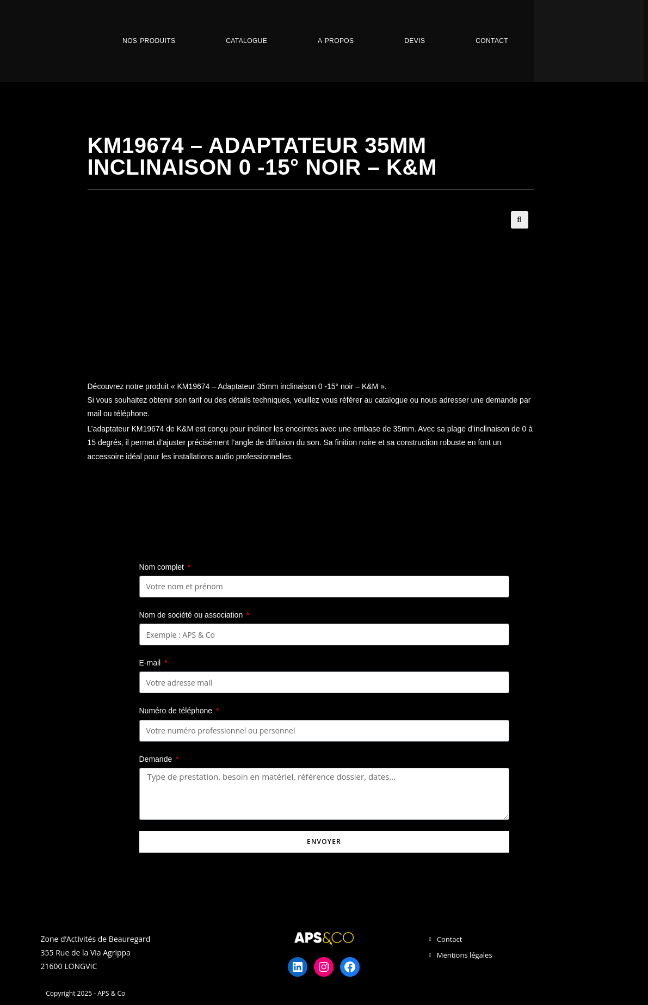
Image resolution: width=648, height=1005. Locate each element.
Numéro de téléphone (177, 710)
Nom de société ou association (192, 615)
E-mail (151, 662)
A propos (336, 41)
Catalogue (246, 41)
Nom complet (162, 567)
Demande (157, 759)
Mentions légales (464, 955)
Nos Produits (148, 41)
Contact (492, 41)
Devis (414, 41)
